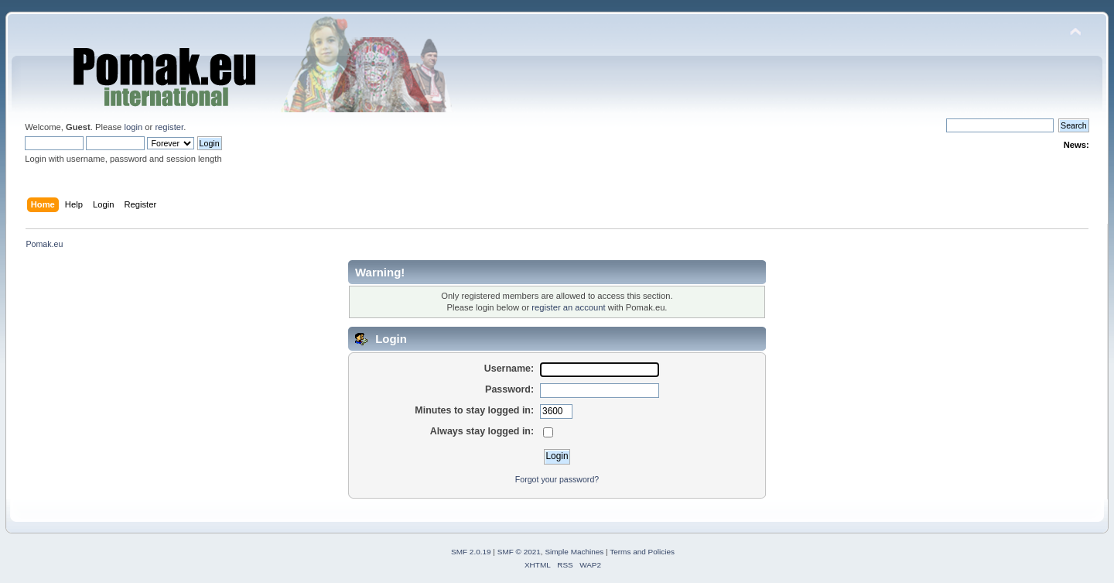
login (133, 127)
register (169, 127)
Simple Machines (574, 551)
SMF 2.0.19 (471, 551)
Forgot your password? (557, 479)
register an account (568, 307)
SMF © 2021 (519, 551)
